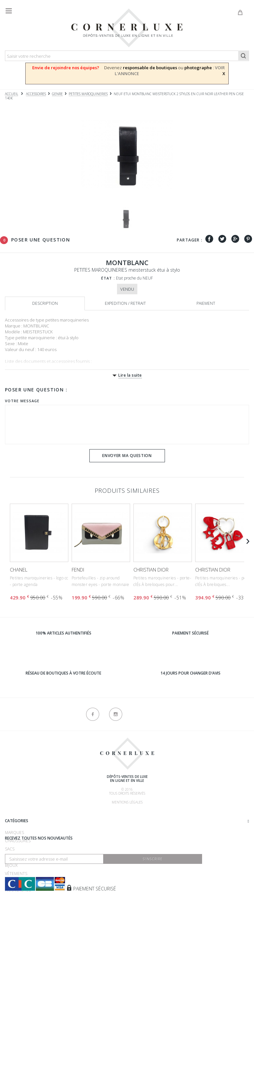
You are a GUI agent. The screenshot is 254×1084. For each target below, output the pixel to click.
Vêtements (16, 965)
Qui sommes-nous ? (25, 815)
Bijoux (11, 957)
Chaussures (18, 932)
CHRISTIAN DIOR (151, 569)
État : (108, 278)
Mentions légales (127, 802)
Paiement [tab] (205, 303)
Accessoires (18, 973)
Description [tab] (45, 303)
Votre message (22, 400)
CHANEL (18, 569)
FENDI (78, 569)
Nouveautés (18, 982)
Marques (14, 924)
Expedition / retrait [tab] (125, 303)
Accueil (11, 94)
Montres (14, 949)
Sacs (9, 941)
